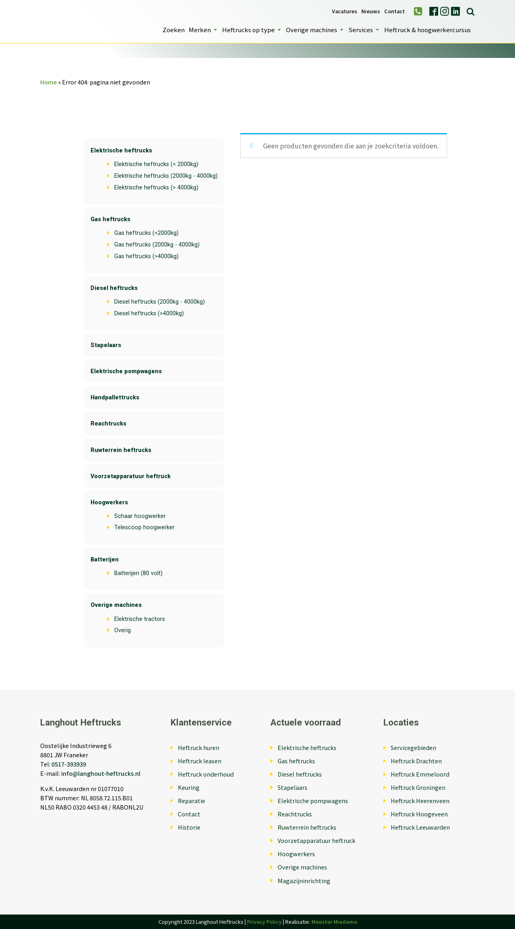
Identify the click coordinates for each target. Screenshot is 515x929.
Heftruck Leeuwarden (420, 827)
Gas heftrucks (110, 219)
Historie (189, 827)
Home (48, 82)
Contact (394, 11)
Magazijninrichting (304, 880)
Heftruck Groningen (418, 787)
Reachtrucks (108, 423)
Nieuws (370, 11)
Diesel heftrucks (114, 288)
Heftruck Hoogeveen (419, 814)
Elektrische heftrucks (121, 150)
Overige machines (315, 29)
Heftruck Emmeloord (420, 774)
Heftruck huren (198, 747)
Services (364, 29)
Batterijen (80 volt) (138, 573)
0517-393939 (69, 764)
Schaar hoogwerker (140, 516)
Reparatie (191, 800)
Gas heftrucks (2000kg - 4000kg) (157, 244)
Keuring (189, 787)
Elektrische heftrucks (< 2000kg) (156, 164)
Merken (203, 29)
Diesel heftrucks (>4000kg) (149, 313)
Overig (122, 630)
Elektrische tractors (139, 619)
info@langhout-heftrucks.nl (100, 773)
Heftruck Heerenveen (420, 800)
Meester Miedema (334, 921)
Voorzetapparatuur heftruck (131, 476)
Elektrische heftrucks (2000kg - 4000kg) (166, 176)
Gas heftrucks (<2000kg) (146, 233)
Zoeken (174, 29)
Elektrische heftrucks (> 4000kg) (156, 187)
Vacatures (344, 11)
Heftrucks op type (252, 29)
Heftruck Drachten (416, 760)
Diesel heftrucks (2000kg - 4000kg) (159, 301)
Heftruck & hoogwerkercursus (427, 29)
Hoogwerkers (109, 502)
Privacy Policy (264, 921)
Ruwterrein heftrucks (121, 450)
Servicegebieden (413, 747)
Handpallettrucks (115, 397)
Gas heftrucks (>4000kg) (146, 256)
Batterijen (105, 559)
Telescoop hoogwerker (144, 527)
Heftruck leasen (199, 760)
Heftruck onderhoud (206, 774)
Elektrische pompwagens (126, 371)
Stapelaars (106, 345)
